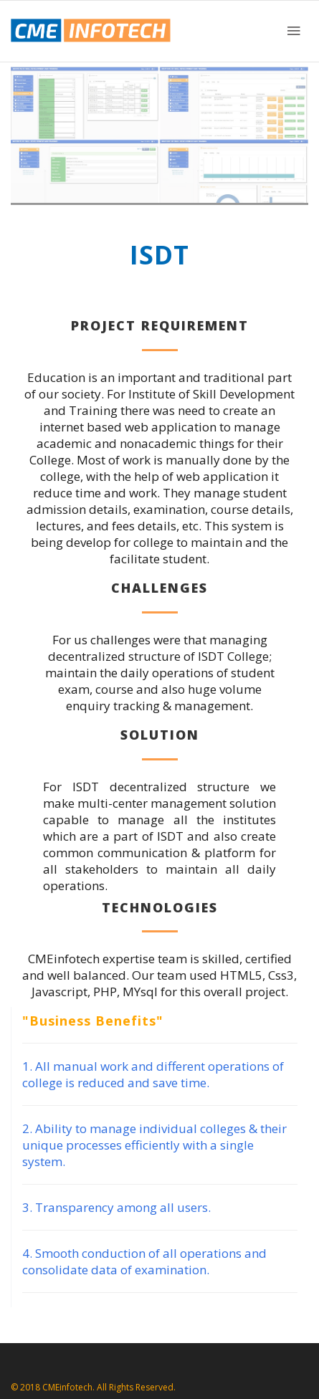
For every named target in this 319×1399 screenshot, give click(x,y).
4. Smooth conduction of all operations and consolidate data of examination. (144, 1261)
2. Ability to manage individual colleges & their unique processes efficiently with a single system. (154, 1145)
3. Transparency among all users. (116, 1207)
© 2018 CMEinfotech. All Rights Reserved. (93, 1387)
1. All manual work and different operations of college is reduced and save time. (153, 1074)
